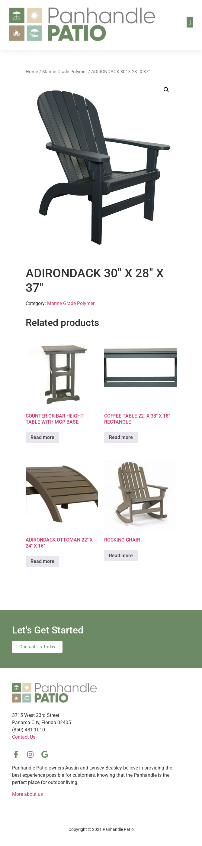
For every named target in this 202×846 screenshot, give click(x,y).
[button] (190, 22)
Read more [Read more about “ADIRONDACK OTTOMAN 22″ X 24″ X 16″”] (42, 561)
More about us (27, 794)
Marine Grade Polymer (64, 71)
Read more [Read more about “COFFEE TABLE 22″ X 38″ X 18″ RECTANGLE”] (121, 437)
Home (32, 71)
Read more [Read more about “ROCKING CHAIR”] (121, 555)
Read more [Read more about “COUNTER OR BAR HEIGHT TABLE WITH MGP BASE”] (42, 437)
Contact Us (23, 737)
